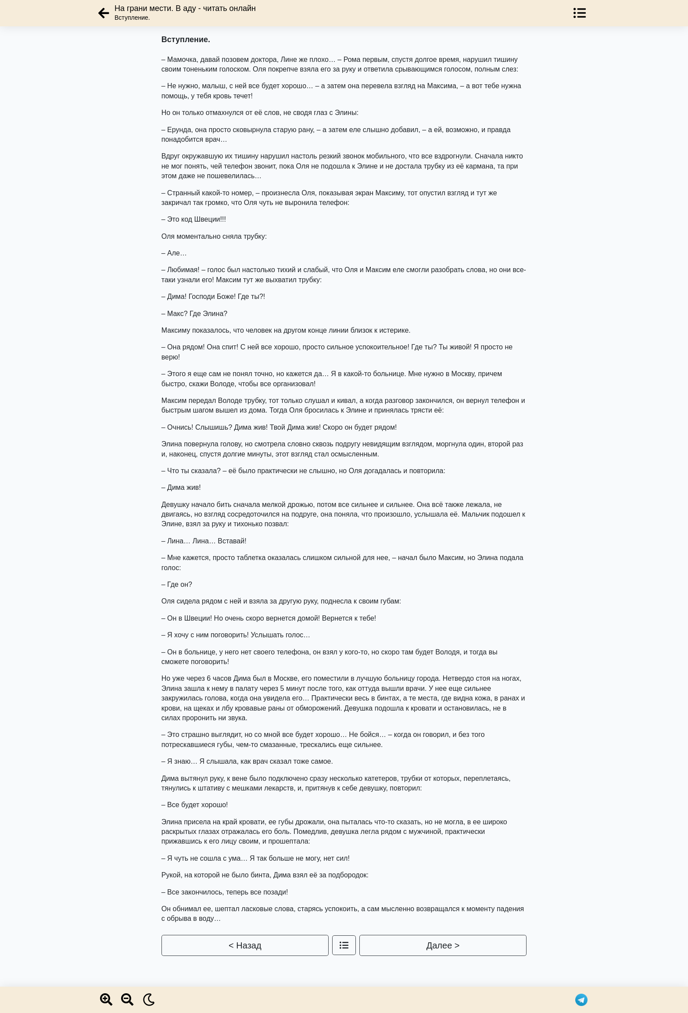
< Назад (245, 945)
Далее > (443, 945)
